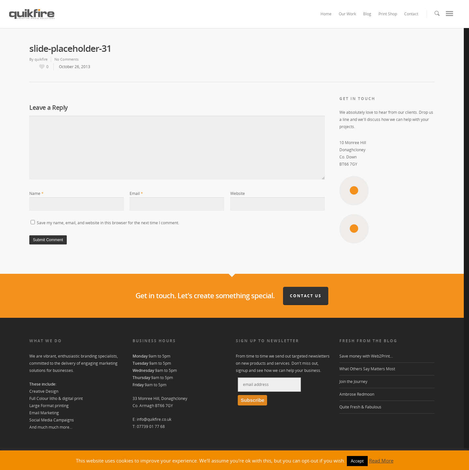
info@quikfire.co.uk (154, 419)
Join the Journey (353, 381)
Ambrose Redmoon (356, 394)
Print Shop (387, 14)
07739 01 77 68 (151, 426)
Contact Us (305, 296)
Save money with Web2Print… (366, 356)
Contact (411, 14)
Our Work (347, 14)
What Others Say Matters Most (367, 369)
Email (136, 193)
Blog (367, 14)
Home (326, 14)
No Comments (66, 59)
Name (36, 193)
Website (237, 193)
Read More (381, 460)
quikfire (41, 59)
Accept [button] (357, 461)
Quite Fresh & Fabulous (360, 407)
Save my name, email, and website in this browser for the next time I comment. (108, 223)
